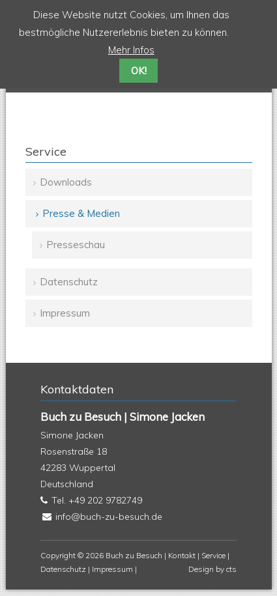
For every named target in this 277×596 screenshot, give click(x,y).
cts (231, 569)
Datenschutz (69, 282)
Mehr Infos (131, 50)
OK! (139, 70)
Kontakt (182, 555)
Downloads (66, 182)
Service (213, 555)
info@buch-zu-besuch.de (108, 516)
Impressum (65, 313)
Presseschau (75, 244)
